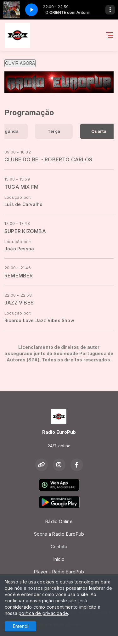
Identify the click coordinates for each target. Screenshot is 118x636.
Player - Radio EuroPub (59, 571)
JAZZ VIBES (19, 302)
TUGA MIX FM (21, 187)
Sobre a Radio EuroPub (59, 534)
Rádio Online (59, 521)
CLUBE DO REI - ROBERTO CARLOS (48, 159)
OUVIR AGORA (20, 63)
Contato (59, 546)
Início (59, 559)
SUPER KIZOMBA (25, 231)
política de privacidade (43, 613)
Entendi (20, 626)
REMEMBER (18, 275)
